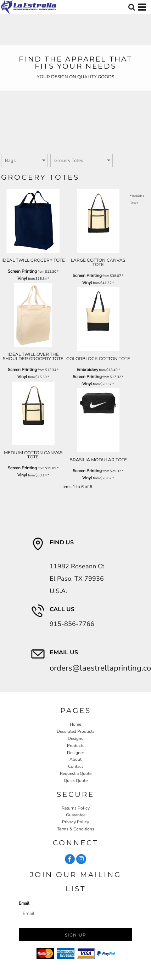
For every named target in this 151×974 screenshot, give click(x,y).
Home (75, 724)
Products (75, 745)
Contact (75, 766)
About (75, 759)
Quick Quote (76, 780)
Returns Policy (76, 808)
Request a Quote (75, 773)
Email (24, 903)
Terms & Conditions (75, 829)
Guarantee (75, 815)
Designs (75, 738)
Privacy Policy (75, 822)
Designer (75, 752)
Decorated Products (76, 731)
